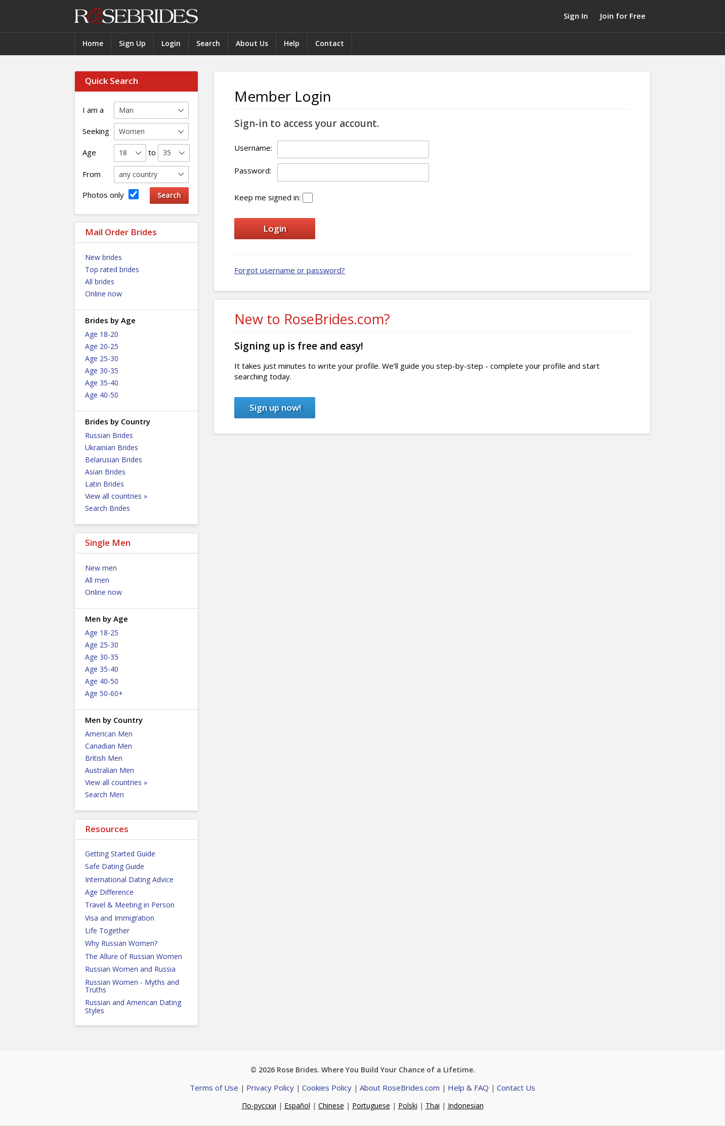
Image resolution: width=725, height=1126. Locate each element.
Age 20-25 (101, 346)
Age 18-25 (101, 632)
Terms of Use (214, 1087)
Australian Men (109, 770)
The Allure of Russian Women (133, 956)
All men (97, 580)
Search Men (104, 794)
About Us (252, 43)
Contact (329, 43)
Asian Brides (105, 472)
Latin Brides (104, 484)
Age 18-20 (101, 334)
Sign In (576, 16)
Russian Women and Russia (130, 969)
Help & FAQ (468, 1087)
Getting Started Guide (120, 853)
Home (92, 43)
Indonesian (466, 1105)
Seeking (95, 131)
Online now (103, 293)
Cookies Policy (327, 1087)
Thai (432, 1105)
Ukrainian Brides (111, 447)
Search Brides (107, 508)
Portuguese (371, 1105)
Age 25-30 (101, 358)
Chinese (331, 1105)
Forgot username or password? (289, 270)
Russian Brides (109, 435)
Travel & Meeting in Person (130, 905)
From (91, 174)
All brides (99, 281)
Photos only (110, 194)
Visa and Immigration (119, 918)
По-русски (259, 1105)
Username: (253, 148)
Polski (407, 1105)
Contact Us (516, 1087)
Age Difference (109, 892)
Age (89, 152)
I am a (93, 110)
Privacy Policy (270, 1087)
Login (171, 43)
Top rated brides (112, 269)
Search (208, 43)
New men (101, 568)
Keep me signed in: (267, 197)
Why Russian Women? (121, 943)
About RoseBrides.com (400, 1087)
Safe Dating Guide (114, 866)
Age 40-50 (101, 395)
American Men (109, 734)
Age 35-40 (101, 382)
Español (297, 1105)
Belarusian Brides (113, 459)
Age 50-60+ (104, 693)
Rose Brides (136, 16)
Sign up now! (275, 407)
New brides (103, 257)
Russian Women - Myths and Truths (132, 985)
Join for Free (623, 16)
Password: (252, 170)
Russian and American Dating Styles (133, 1006)
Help (292, 43)
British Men (103, 758)
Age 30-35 (101, 370)
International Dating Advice (129, 879)
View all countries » (116, 496)
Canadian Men (108, 746)
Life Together (107, 930)
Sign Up (132, 43)
